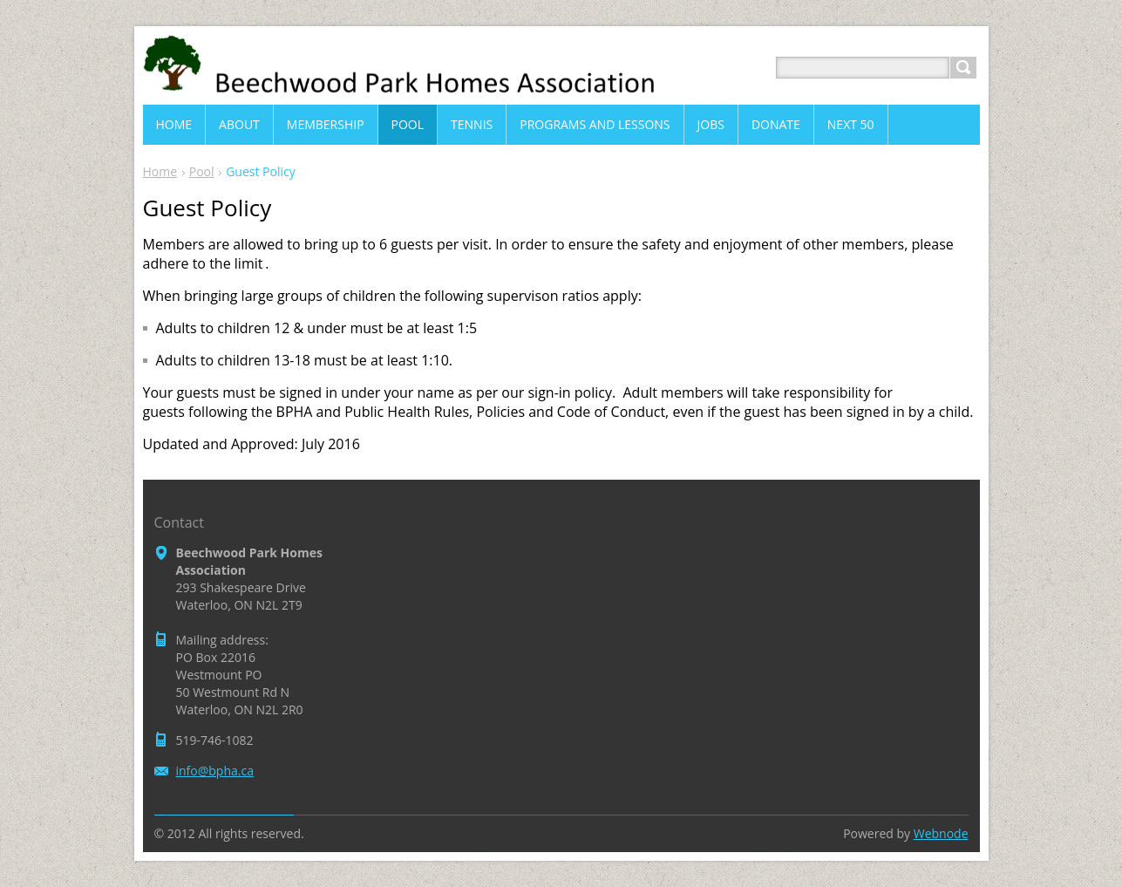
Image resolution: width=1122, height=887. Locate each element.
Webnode (941, 833)
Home (160, 171)
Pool (201, 171)
